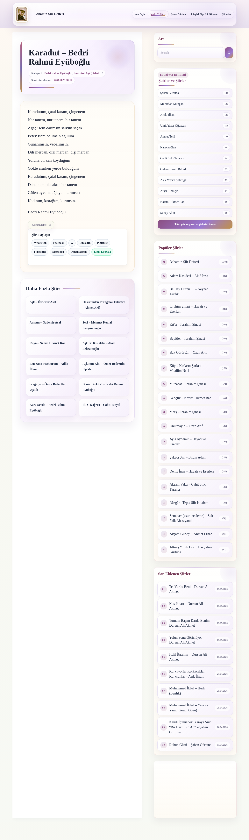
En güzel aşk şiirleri (86, 73)
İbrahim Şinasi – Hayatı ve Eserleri (188, 308)
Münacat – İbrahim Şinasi (188, 384)
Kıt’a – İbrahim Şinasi (185, 324)
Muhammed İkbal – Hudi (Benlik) (187, 690)
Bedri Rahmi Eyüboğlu (57, 73)
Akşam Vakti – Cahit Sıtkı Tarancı (188, 486)
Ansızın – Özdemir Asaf (45, 322)
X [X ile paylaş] (72, 242)
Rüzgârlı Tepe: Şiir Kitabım (189, 503)
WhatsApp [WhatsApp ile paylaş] (40, 242)
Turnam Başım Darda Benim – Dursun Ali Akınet (190, 623)
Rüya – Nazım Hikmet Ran (48, 343)
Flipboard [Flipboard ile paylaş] (40, 251)
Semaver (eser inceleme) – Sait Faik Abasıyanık (191, 518)
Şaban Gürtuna (178, 14)
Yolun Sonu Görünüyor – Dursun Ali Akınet (187, 640)
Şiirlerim (226, 14)
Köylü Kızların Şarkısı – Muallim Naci (187, 368)
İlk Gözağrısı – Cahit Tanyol (101, 404)
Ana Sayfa (140, 14)
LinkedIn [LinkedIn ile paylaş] (85, 242)
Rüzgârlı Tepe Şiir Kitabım (204, 14)
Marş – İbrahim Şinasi (185, 412)
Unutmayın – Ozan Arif (186, 426)
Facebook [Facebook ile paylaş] (59, 242)
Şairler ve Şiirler (158, 14)
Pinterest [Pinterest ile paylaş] (102, 242)
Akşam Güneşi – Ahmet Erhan (191, 534)
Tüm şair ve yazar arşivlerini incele (195, 224)
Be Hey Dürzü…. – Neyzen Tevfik (189, 291)
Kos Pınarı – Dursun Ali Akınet (186, 606)
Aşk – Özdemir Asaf (43, 302)
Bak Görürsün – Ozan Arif (188, 352)
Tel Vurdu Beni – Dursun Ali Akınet (189, 589)
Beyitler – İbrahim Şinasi (187, 338)
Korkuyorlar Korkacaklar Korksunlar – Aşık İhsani (187, 673)
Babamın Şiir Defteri (49, 14)
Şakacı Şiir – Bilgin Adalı (188, 457)
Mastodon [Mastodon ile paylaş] (58, 251)
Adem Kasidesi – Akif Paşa (189, 276)
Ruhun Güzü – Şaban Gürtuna (190, 745)
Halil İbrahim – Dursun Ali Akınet (188, 656)
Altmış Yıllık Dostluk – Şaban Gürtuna (191, 549)
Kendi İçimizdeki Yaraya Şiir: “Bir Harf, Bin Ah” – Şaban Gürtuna (190, 727)
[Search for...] (191, 52)
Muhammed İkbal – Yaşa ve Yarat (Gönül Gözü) (188, 707)
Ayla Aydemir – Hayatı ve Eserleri (188, 441)
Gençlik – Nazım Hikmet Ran (190, 398)
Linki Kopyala (102, 251)
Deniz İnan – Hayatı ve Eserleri (192, 471)
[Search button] (229, 52)
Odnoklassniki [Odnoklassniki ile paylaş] (79, 251)
